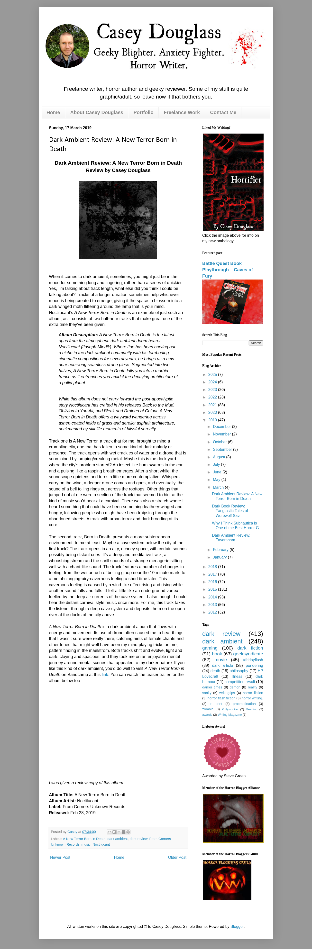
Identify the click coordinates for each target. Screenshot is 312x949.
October (220, 442)
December (222, 427)
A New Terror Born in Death (84, 839)
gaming (210, 648)
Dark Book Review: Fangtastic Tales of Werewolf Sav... (230, 510)
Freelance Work (182, 112)
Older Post (177, 857)
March (219, 487)
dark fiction (250, 648)
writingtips (227, 693)
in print (216, 704)
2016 (213, 582)
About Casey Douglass (96, 112)
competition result (240, 682)
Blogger (237, 926)
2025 (213, 374)
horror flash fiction (222, 698)
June (217, 472)
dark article (222, 665)
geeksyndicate (248, 653)
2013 (213, 605)
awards (207, 714)
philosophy (238, 671)
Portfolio (143, 112)
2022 (213, 397)
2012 (213, 612)
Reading (251, 709)
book (217, 653)
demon (235, 687)
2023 (213, 390)
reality (252, 687)
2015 (213, 589)
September (223, 449)
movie (220, 659)
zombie (207, 709)
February (221, 550)
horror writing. (252, 698)
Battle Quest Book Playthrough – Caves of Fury (227, 270)
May (217, 480)
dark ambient (118, 839)
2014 (213, 597)
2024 (213, 382)
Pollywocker (230, 709)
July (217, 464)
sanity (206, 693)
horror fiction (253, 693)
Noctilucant (101, 844)
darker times (212, 687)
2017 (213, 574)
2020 (213, 412)
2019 (213, 420)
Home (53, 112)
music (86, 844)
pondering (254, 665)
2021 (213, 405)
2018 (213, 567)
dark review (138, 839)
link (105, 674)
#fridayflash (253, 660)
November (222, 434)
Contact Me (223, 112)
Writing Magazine (230, 714)
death (215, 671)
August (219, 457)
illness (236, 676)
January (220, 557)
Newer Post (60, 857)
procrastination (244, 704)
